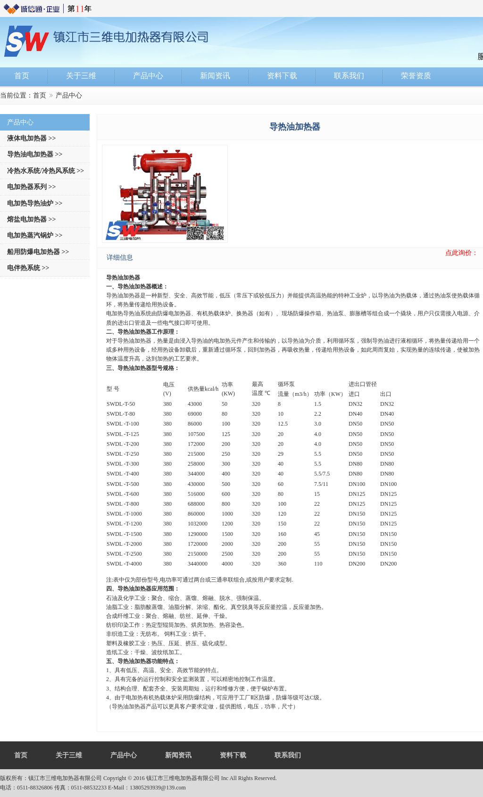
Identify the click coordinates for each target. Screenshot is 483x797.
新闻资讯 (178, 755)
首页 (39, 95)
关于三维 (69, 755)
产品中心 (123, 755)
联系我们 (288, 755)
